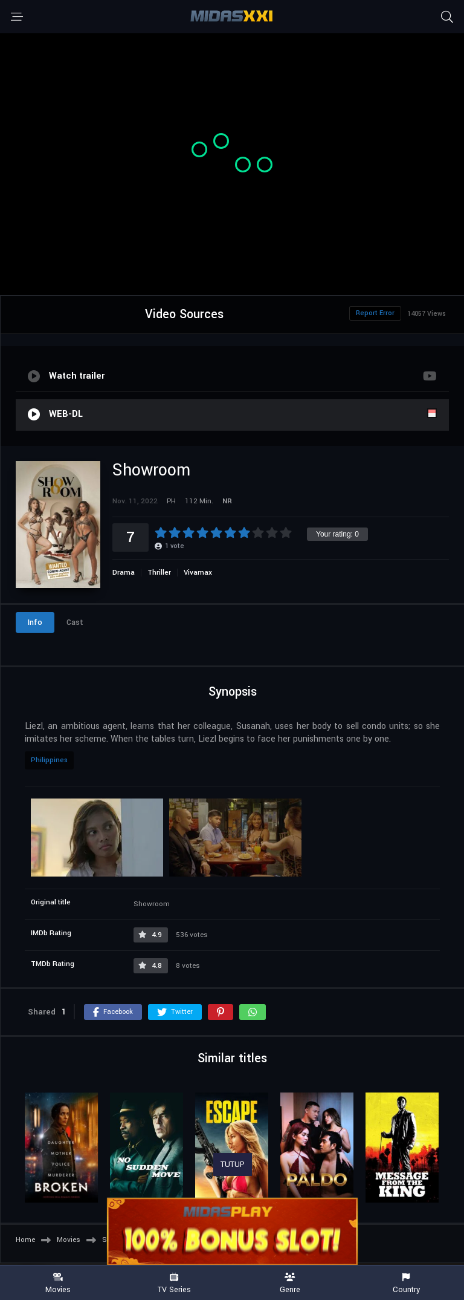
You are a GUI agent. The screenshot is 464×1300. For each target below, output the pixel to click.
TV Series (174, 1283)
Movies (58, 1283)
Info (35, 622)
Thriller (159, 573)
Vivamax (198, 573)
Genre (290, 1283)
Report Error (375, 313)
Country (406, 1283)
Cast (74, 622)
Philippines (49, 760)
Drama (123, 573)
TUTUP (233, 1164)
